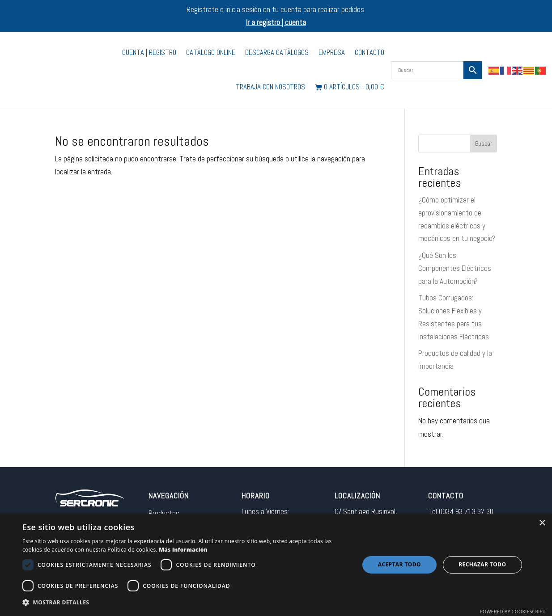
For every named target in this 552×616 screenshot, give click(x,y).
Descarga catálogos (277, 52)
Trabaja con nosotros (270, 87)
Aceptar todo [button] (399, 564)
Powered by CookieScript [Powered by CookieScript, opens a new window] (512, 611)
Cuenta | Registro (149, 52)
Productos (164, 513)
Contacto (369, 52)
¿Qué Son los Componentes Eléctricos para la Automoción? (454, 268)
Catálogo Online (210, 52)
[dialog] (276, 565)
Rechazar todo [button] (482, 564)
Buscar (483, 143)
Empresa (331, 52)
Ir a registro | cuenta (276, 22)
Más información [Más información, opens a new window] (183, 549)
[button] (185, 602)
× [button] (542, 523)
